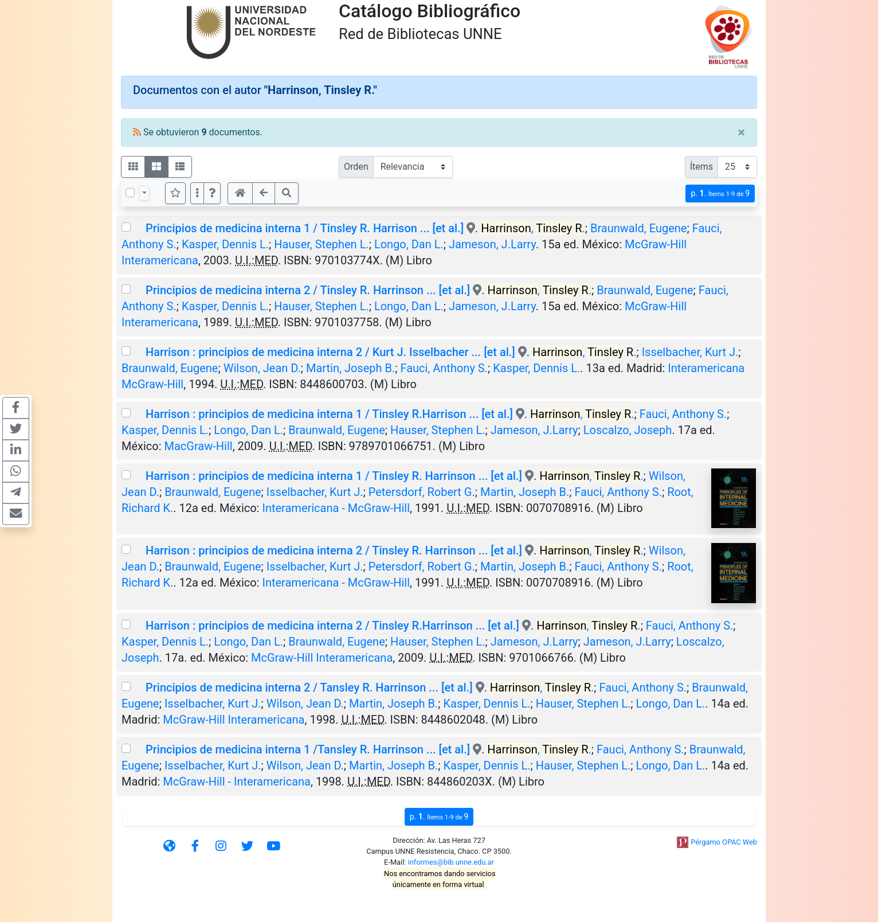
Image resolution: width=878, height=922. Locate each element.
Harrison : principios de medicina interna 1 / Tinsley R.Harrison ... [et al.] (329, 414)
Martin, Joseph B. (350, 368)
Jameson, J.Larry (492, 244)
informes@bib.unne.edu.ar (451, 862)
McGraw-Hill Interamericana (322, 658)
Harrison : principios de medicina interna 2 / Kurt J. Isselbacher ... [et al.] (330, 352)
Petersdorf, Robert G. (422, 492)
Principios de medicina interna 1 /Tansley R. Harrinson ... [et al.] (308, 749)
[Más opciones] (197, 193)
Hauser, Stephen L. (321, 244)
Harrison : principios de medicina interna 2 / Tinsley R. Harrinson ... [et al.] (334, 550)
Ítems (701, 166)
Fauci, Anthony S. (444, 368)
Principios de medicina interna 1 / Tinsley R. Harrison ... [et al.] (305, 228)
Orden (356, 166)
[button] (212, 193)
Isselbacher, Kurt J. (690, 352)
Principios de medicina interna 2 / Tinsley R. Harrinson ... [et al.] (308, 290)
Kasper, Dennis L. (225, 244)
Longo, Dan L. (409, 244)
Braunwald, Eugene (638, 228)
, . (533, 228)
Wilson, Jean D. (262, 368)
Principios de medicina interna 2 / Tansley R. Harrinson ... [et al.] (309, 687)
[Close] (741, 132)
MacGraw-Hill (198, 446)
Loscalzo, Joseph (627, 430)
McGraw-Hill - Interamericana (237, 781)
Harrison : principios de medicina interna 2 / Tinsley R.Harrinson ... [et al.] (332, 625)
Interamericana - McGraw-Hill (336, 508)
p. (720, 193)
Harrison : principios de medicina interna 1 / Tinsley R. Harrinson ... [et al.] (334, 476)
